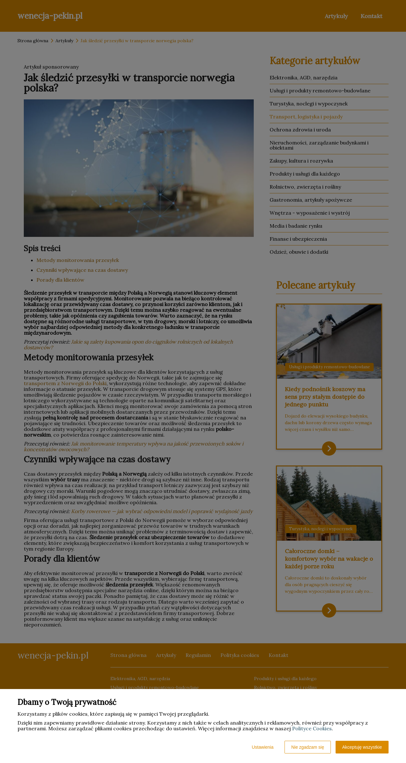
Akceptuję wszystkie (362, 747)
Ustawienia (262, 747)
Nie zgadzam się (307, 747)
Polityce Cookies (312, 728)
